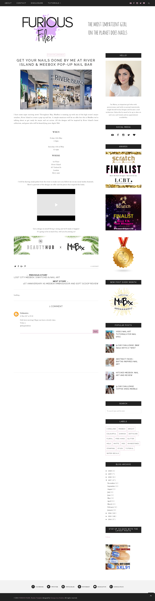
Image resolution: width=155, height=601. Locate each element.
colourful (111, 434)
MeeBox (60, 55)
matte (116, 443)
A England (111, 429)
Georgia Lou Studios (57, 598)
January (110, 510)
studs (120, 448)
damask (122, 434)
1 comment (94, 266)
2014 (110, 519)
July (109, 492)
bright (131, 429)
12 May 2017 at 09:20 (26, 316)
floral (110, 439)
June (109, 495)
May (109, 498)
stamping (111, 448)
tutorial (130, 448)
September (111, 486)
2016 (110, 513)
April (109, 501)
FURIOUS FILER (24, 598)
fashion (51, 55)
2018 (110, 477)
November (111, 483)
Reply (95, 331)
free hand (120, 439)
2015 (110, 516)
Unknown (24, 313)
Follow (108, 537)
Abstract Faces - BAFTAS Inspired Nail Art (127, 361)
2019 (110, 474)
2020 (110, 471)
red (123, 443)
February (110, 507)
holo (109, 443)
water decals (113, 453)
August (110, 489)
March (109, 504)
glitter (130, 439)
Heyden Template (36, 598)
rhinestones (133, 443)
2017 (110, 480)
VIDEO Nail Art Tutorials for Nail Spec (126, 334)
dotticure (133, 434)
